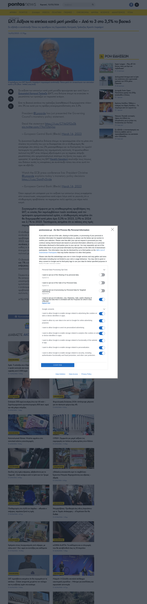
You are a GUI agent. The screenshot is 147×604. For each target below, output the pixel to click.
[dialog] (73, 302)
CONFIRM (57, 365)
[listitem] (73, 270)
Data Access (73, 374)
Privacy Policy (86, 374)
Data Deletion (60, 374)
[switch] (102, 274)
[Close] (113, 230)
